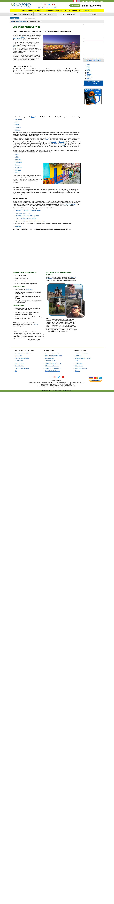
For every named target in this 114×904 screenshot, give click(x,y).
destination (29, 289)
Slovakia (61, 142)
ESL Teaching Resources (52, 366)
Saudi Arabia (16, 38)
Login (101, 1)
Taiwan (88, 75)
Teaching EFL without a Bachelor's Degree (28, 210)
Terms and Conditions (81, 368)
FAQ (98, 1)
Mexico (89, 78)
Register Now (75, 5)
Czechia (53, 142)
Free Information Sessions (22, 358)
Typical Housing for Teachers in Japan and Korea (30, 221)
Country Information (70, 204)
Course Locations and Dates (22, 353)
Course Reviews (19, 366)
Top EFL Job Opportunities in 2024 (25, 218)
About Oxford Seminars (81, 353)
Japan (88, 64)
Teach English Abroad (21, 21)
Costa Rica (90, 77)
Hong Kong (18, 119)
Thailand (89, 74)
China (88, 67)
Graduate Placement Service (83, 358)
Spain (88, 69)
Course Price (18, 355)
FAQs (76, 360)
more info (88, 10)
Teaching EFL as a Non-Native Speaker (27, 215)
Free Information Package (22, 368)
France (88, 70)
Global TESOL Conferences (52, 371)
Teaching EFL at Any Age (22, 213)
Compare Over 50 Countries (93, 82)
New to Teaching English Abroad (53, 355)
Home (82, 1)
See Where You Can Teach (93, 59)
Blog (86, 1)
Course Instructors (20, 363)
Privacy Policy (79, 366)
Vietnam (17, 130)
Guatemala (18, 167)
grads (36, 324)
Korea (88, 66)
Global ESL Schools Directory (53, 363)
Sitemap (77, 371)
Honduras (18, 170)
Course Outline (19, 360)
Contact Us (92, 1)
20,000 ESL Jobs (49, 358)
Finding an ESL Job (50, 360)
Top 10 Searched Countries (93, 60)
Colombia (15, 47)
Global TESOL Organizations (53, 368)
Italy (88, 72)
